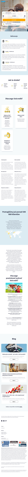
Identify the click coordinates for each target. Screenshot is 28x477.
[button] (27, 1)
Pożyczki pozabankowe (16, 317)
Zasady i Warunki (3, 432)
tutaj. (20, 406)
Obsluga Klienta (3, 438)
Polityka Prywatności (4, 433)
